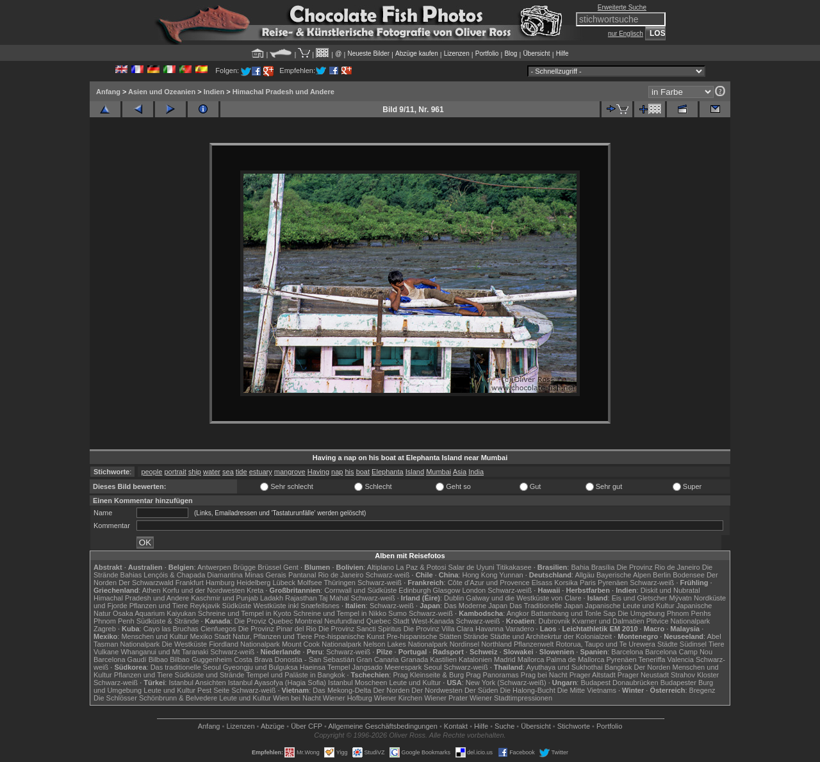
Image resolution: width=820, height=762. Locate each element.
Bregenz (702, 690)
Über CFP (306, 726)
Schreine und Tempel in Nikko (339, 613)
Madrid (505, 659)
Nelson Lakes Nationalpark (405, 644)
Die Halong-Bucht (527, 690)
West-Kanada (432, 621)
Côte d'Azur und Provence (489, 582)
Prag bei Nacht (544, 675)
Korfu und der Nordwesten (204, 590)
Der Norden (652, 667)
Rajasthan (301, 598)
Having (318, 472)
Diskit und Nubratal (670, 590)
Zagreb (105, 629)
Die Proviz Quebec (263, 621)
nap (337, 472)
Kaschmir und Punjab (224, 598)
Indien (214, 91)
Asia (459, 472)
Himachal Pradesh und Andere (283, 91)
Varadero (519, 629)
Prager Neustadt (643, 675)
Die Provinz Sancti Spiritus (360, 629)
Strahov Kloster (695, 675)
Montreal (308, 621)
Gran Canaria (377, 659)
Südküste (237, 605)
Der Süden (481, 690)
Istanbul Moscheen (357, 682)
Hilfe (562, 53)
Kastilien (443, 659)
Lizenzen (457, 53)
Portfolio (487, 53)
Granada (414, 659)
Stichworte (573, 726)
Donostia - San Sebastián (315, 659)
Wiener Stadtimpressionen (511, 698)
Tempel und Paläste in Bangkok (295, 675)
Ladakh (271, 598)
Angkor (518, 613)
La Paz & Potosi (421, 567)
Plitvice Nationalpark (678, 621)
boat (363, 472)
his (349, 472)
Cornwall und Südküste (360, 590)
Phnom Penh (114, 621)
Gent (291, 567)
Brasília (603, 567)
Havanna (489, 629)
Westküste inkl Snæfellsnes (297, 605)
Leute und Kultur (415, 682)
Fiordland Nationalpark (244, 644)
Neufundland (344, 621)
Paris (588, 582)
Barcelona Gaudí (120, 659)
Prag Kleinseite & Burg (428, 675)
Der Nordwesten (436, 690)
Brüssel (269, 567)
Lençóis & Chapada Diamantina (193, 575)
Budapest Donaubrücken (619, 682)
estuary (260, 472)
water (211, 472)
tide (241, 472)
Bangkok (618, 667)
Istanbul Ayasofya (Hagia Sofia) (277, 682)
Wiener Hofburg (347, 698)
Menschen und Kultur (154, 636)
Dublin (454, 598)
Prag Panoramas (492, 675)
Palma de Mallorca (575, 659)
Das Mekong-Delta (342, 690)
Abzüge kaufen (416, 53)
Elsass (542, 582)
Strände (475, 636)
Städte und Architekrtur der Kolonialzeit (551, 636)
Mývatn (680, 598)
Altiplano (380, 567)
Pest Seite (213, 690)
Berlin (662, 575)
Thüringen (340, 582)
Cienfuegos (218, 629)
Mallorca (531, 659)
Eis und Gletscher (640, 598)
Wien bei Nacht (297, 698)
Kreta (255, 590)
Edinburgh (414, 590)
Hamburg (220, 582)
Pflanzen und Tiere (158, 605)
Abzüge (272, 726)
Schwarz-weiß (387, 575)
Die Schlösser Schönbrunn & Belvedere (155, 698)
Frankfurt (190, 582)
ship (194, 472)
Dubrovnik (555, 621)
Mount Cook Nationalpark (321, 644)
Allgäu (584, 575)
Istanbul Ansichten (197, 682)
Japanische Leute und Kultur (629, 605)
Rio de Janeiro (340, 575)
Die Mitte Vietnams (586, 690)
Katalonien (475, 659)
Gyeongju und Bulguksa (260, 667)
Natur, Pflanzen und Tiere (272, 636)
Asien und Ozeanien (161, 91)
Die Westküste (184, 644)
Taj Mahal (333, 598)
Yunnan (511, 575)
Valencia (681, 659)
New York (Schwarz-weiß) (506, 682)
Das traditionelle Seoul (186, 667)
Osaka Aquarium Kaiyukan (154, 613)
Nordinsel (464, 644)
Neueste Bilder (368, 53)
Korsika (566, 582)
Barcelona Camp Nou (678, 652)
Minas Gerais (265, 575)
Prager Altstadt (593, 675)
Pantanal (302, 575)
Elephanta (388, 472)
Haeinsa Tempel (325, 667)
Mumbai (438, 472)
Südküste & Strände (167, 621)
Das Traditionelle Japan (546, 605)
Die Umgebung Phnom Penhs (664, 613)
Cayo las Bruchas (171, 629)
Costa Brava (253, 659)
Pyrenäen (613, 582)
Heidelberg (253, 582)
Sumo (397, 613)
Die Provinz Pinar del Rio (277, 629)
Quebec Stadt (387, 621)
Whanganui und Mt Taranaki (164, 652)
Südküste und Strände (210, 675)
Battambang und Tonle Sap (573, 613)
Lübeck (283, 582)
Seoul (432, 667)
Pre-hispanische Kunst (349, 636)
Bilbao (158, 659)
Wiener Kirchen (398, 698)
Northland (496, 644)
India (476, 472)
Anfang (108, 91)
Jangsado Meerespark (387, 667)
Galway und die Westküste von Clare (523, 598)
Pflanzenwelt (534, 644)
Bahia (580, 567)
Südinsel (693, 644)
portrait (175, 472)
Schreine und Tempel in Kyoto (244, 613)
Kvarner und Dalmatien (608, 621)
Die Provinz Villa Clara (438, 629)
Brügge (244, 567)
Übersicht (536, 53)
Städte (667, 644)
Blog (510, 53)
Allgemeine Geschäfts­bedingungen (383, 726)
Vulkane (106, 652)
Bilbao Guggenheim (201, 659)
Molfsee (309, 582)
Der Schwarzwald (146, 582)
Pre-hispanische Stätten (423, 636)
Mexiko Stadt (210, 636)
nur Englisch (625, 33)
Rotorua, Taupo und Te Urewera (605, 644)
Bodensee (689, 575)
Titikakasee (513, 567)
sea (228, 472)
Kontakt (456, 726)
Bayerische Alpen (623, 575)
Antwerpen (214, 567)
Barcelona (627, 652)
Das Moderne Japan (475, 605)
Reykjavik (205, 605)
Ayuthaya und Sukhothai (565, 667)
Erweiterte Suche (622, 7)
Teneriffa (651, 659)
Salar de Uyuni (471, 567)
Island (415, 472)
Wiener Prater (446, 698)
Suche (504, 726)
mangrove (290, 472)
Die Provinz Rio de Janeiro (658, 567)
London (474, 590)
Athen (151, 590)
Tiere (717, 644)
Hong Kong (479, 575)
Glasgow (447, 590)
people (151, 472)
